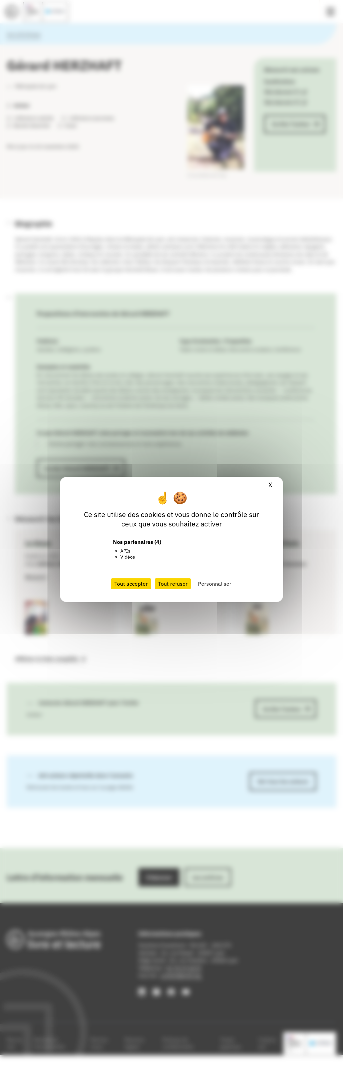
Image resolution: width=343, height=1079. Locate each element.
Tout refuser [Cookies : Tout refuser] (173, 583)
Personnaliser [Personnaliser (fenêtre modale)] (214, 583)
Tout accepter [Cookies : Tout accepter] (131, 583)
